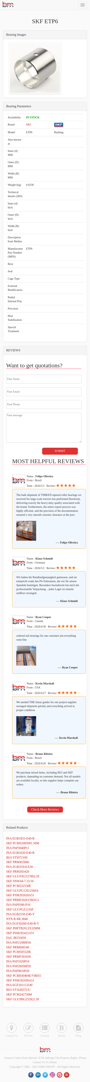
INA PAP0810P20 (17, 971)
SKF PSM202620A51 (20, 895)
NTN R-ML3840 (17, 919)
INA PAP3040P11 (17, 848)
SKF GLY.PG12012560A (22, 890)
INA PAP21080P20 (18, 942)
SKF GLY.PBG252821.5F (22, 999)
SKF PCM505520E (18, 952)
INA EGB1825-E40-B (20, 838)
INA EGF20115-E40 (19, 985)
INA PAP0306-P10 (18, 904)
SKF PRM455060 (17, 862)
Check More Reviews (45, 809)
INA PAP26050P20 (18, 966)
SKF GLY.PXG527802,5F (22, 876)
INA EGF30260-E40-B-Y (22, 923)
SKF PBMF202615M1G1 (22, 900)
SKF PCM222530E (18, 885)
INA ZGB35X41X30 (19, 866)
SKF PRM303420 (17, 871)
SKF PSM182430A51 (20, 980)
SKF (28, 124)
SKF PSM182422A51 (20, 933)
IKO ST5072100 (16, 857)
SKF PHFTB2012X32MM (23, 928)
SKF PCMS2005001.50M (22, 843)
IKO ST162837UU (18, 989)
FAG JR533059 (16, 937)
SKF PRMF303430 (18, 956)
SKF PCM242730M (19, 994)
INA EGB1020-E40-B (20, 852)
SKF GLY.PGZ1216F (20, 909)
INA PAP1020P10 (17, 961)
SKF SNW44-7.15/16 (20, 881)
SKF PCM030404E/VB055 (23, 975)
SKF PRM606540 (17, 947)
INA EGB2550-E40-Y (20, 914)
